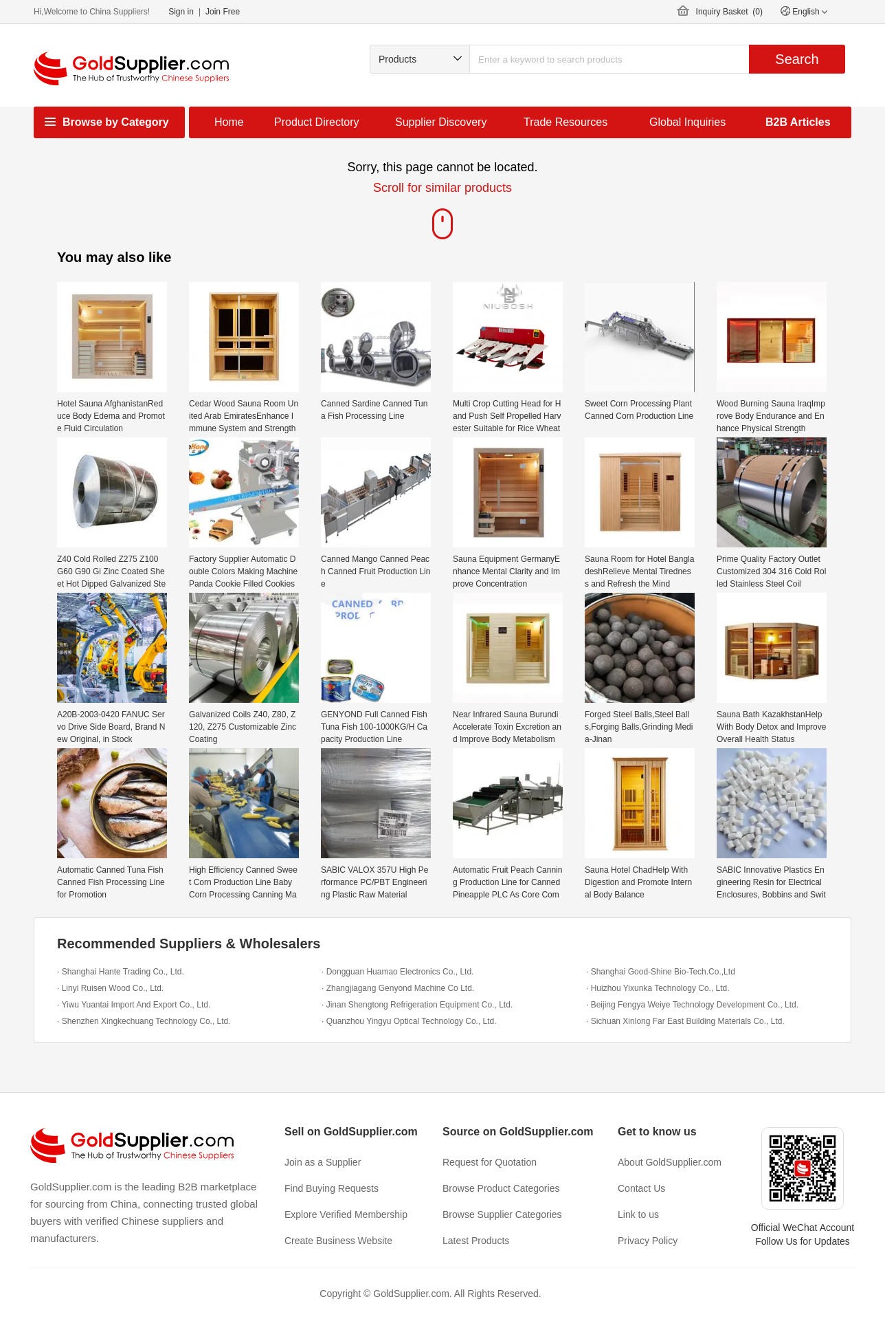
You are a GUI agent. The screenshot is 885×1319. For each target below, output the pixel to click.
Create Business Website (338, 1240)
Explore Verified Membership (345, 1214)
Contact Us (641, 1188)
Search (796, 59)
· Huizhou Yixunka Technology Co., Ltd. (658, 988)
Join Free (222, 12)
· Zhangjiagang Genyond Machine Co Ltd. (398, 988)
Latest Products (475, 1240)
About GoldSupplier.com (669, 1162)
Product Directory (316, 122)
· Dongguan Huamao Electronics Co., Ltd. (397, 972)
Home (229, 122)
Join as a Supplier (322, 1162)
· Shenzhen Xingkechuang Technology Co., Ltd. (144, 1021)
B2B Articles (798, 122)
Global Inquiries (687, 122)
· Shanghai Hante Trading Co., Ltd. (120, 972)
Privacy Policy (647, 1240)
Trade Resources (565, 122)
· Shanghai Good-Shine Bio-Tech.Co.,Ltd (660, 972)
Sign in (181, 12)
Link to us (638, 1214)
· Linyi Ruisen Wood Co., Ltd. (110, 988)
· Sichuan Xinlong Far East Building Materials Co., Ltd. (685, 1021)
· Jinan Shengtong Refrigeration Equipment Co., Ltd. (417, 1005)
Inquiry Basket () (729, 12)
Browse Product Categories (500, 1188)
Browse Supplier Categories (502, 1214)
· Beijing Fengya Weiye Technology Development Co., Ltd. (692, 1005)
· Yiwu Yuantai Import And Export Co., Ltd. (133, 1005)
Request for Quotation (489, 1162)
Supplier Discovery (440, 122)
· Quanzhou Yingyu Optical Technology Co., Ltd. (409, 1021)
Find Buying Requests (331, 1188)
